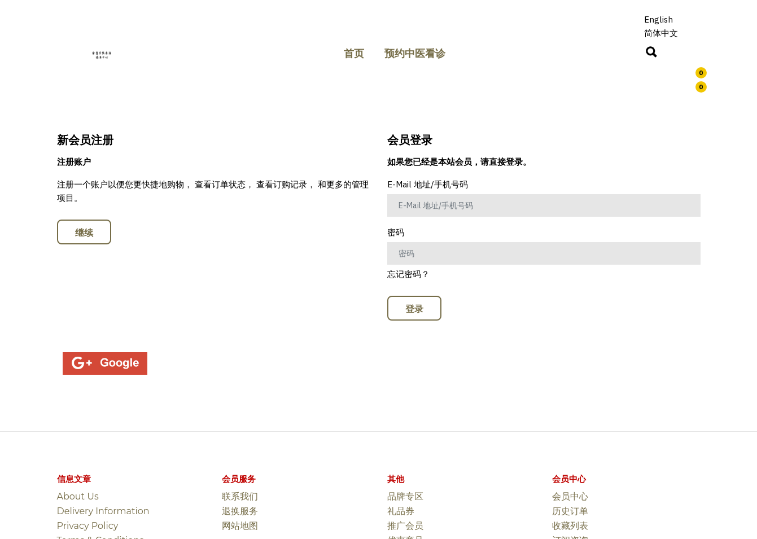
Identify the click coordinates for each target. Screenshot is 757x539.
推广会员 (405, 525)
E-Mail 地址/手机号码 (427, 184)
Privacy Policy (88, 525)
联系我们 (240, 496)
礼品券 (400, 511)
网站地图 (240, 525)
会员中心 (570, 496)
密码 (395, 232)
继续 (84, 232)
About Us (78, 496)
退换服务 (240, 511)
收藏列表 (570, 525)
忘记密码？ (408, 274)
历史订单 (570, 511)
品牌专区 (405, 496)
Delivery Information (103, 511)
